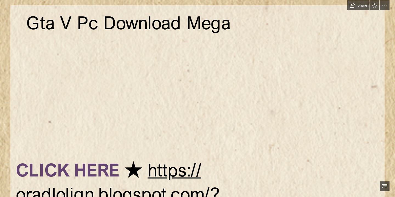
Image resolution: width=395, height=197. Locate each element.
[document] (197, 98)
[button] (358, 5)
